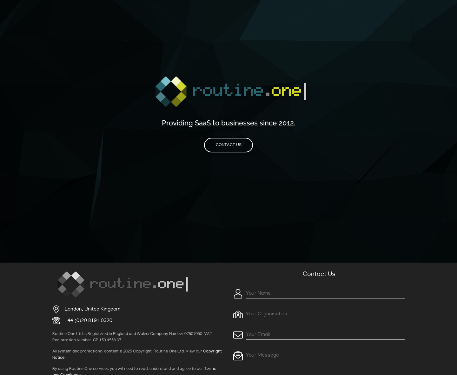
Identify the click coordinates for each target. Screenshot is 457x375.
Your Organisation (266, 313)
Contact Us (229, 145)
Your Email (258, 334)
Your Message (262, 355)
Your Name (258, 293)
